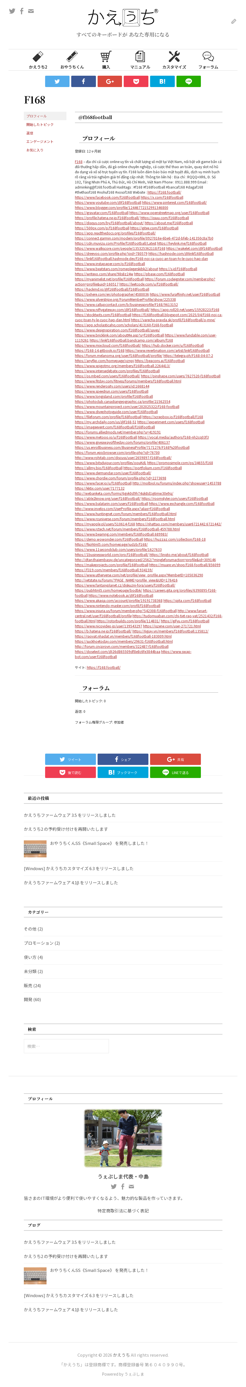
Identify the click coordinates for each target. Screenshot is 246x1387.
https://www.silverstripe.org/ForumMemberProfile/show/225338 (125, 299)
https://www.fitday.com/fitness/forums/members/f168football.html (128, 381)
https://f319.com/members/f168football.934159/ (114, 569)
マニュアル (140, 59)
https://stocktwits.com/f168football (103, 314)
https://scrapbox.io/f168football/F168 (172, 416)
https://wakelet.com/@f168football (194, 248)
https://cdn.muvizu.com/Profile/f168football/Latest (115, 243)
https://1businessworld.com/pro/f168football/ (112, 554)
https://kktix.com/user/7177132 (100, 488)
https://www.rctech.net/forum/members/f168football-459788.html (127, 529)
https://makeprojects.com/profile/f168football (111, 564)
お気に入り (34, 149)
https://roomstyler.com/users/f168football (175, 498)
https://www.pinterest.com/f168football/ (174, 202)
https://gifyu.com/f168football (185, 620)
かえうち (121, 1355)
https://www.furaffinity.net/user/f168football (185, 294)
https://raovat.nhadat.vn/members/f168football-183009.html (123, 636)
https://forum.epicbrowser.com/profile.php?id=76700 (117, 452)
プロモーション (39, 943)
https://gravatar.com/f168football (102, 212)
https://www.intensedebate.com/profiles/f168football (117, 370)
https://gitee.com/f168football (154, 227)
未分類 (30, 971)
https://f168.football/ (164, 192)
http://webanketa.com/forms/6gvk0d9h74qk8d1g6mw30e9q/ (124, 493)
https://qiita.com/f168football (187, 600)
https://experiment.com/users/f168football (171, 421)
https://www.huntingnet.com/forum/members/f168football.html (125, 513)
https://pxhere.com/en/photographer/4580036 (112, 294)
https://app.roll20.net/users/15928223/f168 (185, 309)
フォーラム (208, 59)
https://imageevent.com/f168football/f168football (115, 426)
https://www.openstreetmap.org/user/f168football (169, 212)
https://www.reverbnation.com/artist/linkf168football (167, 350)
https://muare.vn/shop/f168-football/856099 (184, 564)
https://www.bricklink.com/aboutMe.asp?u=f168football (119, 335)
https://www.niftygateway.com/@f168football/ (112, 309)
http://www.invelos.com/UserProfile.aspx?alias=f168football (122, 508)
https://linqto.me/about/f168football (179, 554)
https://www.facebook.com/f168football (107, 197)
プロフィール (36, 115)
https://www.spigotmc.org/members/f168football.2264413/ (122, 365)
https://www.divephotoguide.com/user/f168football (116, 411)
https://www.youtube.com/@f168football (108, 202)
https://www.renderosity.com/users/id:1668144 (112, 386)
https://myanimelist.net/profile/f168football (109, 278)
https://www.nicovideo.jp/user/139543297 (108, 625)
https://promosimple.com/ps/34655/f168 (180, 462)
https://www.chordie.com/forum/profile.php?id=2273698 (120, 477)
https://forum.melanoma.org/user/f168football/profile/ (119, 355)
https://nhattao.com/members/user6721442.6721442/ (179, 523)
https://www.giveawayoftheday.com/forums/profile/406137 (122, 442)
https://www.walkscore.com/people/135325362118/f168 (120, 248)
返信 (29, 132)
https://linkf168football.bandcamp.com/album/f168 (131, 340)
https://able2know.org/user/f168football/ (108, 498)
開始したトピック (40, 124)
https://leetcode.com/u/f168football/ (148, 284)
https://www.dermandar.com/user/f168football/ (113, 472)
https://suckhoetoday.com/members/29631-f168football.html (124, 641)
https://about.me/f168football (169, 222)
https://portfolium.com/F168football (152, 467)
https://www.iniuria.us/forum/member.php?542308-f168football (126, 610)
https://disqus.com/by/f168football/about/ (109, 222)
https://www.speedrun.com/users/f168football (111, 391)
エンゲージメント (40, 141)
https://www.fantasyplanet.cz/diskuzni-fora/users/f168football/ (125, 585)
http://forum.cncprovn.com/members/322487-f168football (122, 646)
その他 (30, 929)
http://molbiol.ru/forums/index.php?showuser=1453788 (177, 483)
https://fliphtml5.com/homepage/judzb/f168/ (111, 544)
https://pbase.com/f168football (159, 273)
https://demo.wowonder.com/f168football (109, 539)
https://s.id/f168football (178, 268)
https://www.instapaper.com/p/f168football (110, 263)
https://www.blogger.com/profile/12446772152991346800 (121, 207)
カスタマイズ (174, 59)
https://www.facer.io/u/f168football (103, 483)
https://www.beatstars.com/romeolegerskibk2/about (116, 268)
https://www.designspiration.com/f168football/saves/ (117, 329)
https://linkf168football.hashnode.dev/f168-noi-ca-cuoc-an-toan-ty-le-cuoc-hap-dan (141, 258)
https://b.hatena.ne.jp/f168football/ (103, 631)
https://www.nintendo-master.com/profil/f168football (117, 605)
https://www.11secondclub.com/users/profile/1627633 (118, 549)
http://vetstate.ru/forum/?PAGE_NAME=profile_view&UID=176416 (126, 580)
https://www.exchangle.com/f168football (182, 503)
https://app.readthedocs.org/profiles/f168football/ (115, 233)
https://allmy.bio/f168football (99, 467)
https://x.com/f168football (162, 197)
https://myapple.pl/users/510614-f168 (105, 523)
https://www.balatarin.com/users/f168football (111, 503)
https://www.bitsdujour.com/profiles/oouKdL (110, 462)
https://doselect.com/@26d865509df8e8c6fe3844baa (117, 651)
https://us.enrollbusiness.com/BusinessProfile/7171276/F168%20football (132, 447)
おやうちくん (72, 59)
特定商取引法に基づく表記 (123, 1210)
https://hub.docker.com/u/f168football (173, 345)
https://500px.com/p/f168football (102, 227)
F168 (79, 161)
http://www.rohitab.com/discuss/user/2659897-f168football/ (123, 457)
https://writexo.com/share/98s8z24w (104, 273)
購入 (106, 59)
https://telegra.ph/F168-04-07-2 (188, 355)
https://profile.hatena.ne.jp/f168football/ (107, 217)
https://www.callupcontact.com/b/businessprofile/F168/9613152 (126, 304)
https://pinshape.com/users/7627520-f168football (180, 375)
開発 (28, 999)
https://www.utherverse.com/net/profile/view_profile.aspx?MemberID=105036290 (139, 574)
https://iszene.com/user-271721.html (172, 625)
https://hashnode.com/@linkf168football (181, 253)
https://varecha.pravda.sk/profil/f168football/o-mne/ (173, 319)
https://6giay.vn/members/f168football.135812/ (171, 631)
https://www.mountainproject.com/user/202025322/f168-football (127, 406)
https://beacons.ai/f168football (160, 360)
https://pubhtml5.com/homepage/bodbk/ (108, 590)
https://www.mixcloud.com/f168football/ (108, 345)
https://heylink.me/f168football (182, 243)
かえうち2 (38, 59)
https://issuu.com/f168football (164, 217)
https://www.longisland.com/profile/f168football (114, 396)
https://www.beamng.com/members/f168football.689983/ (121, 534)
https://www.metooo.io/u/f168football (106, 437)
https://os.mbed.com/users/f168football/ (107, 375)
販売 (28, 985)
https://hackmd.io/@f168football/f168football (112, 289)
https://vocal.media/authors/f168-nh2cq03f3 (173, 437)
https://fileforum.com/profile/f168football (108, 416)
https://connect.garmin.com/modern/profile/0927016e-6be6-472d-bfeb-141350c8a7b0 (144, 238)
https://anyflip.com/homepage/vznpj (104, 360)
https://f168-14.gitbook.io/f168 (100, 350)
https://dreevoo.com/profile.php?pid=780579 (111, 253)
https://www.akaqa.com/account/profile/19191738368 (119, 600)
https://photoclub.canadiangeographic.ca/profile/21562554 (122, 401)
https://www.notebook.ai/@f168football (121, 595)
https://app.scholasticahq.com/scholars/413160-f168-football (124, 324)
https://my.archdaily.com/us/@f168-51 (105, 421)
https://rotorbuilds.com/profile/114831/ (128, 620)
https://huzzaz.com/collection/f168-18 (175, 539)
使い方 (30, 957)
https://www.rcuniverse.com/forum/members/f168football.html (125, 518)
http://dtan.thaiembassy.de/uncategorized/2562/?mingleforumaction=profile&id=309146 (145, 559)
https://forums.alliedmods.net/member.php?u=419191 (118, 432)
